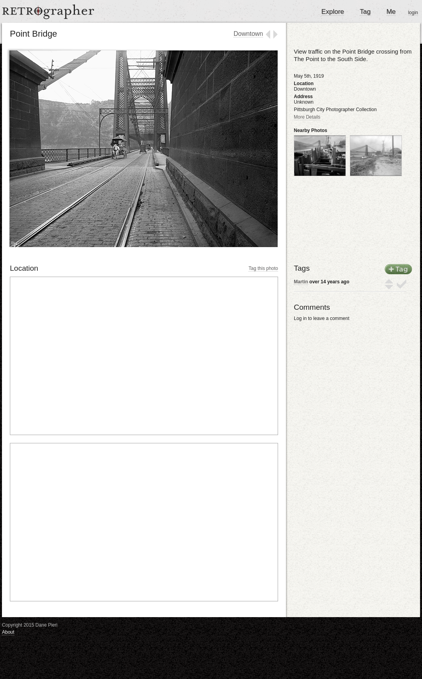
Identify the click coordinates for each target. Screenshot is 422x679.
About (8, 632)
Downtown (248, 33)
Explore (332, 11)
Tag (365, 11)
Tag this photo (263, 268)
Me (391, 11)
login (413, 12)
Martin (301, 282)
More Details (307, 117)
